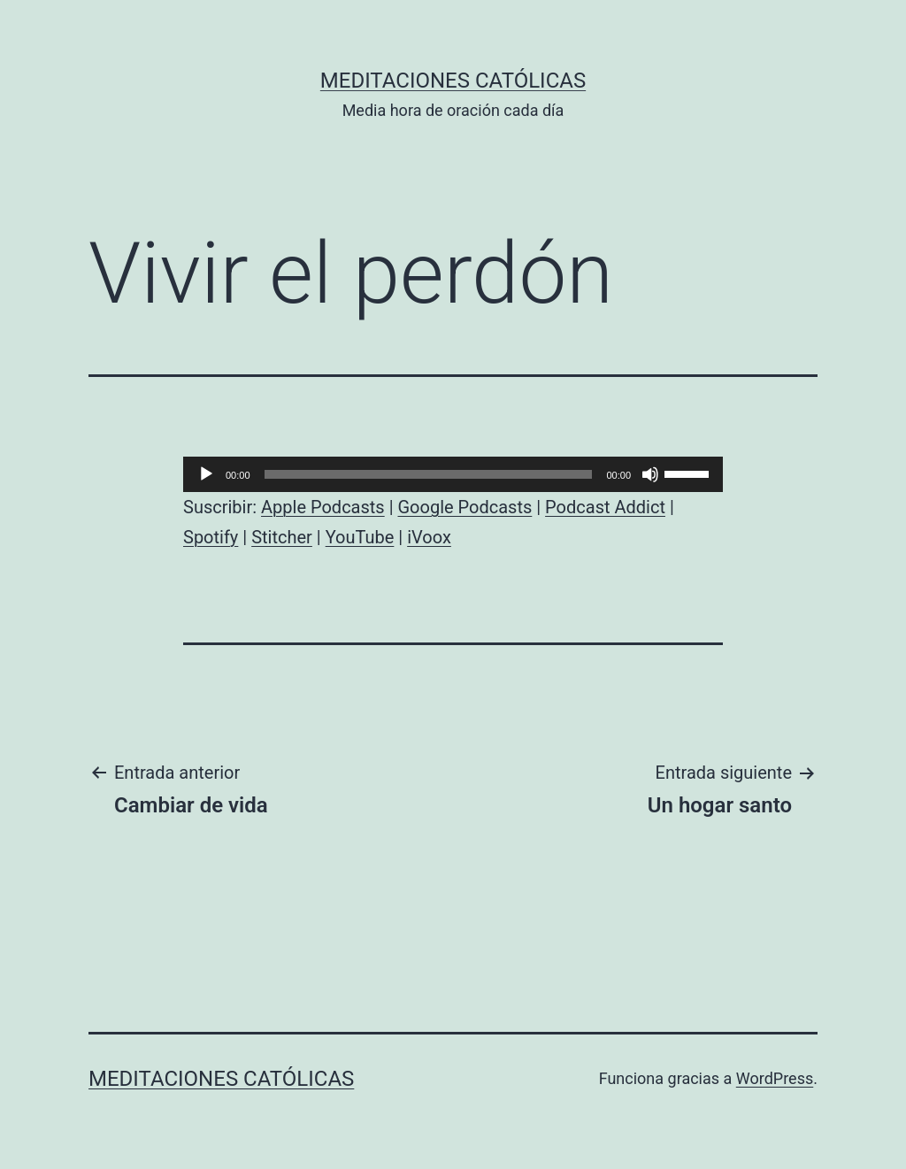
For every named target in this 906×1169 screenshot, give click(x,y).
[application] (453, 474)
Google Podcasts (464, 507)
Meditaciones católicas (453, 80)
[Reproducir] (206, 474)
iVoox (429, 537)
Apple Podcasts (323, 507)
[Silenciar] (650, 474)
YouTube (360, 537)
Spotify (210, 537)
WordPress (774, 1078)
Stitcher (281, 537)
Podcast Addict (605, 507)
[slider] (429, 474)
